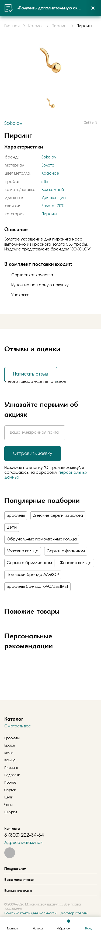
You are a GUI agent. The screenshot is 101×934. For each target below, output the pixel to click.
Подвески (12, 775)
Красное (50, 173)
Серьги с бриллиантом (29, 563)
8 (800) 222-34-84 (24, 835)
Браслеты (16, 516)
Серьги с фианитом (66, 551)
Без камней (52, 190)
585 (44, 182)
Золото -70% (52, 206)
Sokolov (48, 157)
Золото (47, 165)
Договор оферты (74, 913)
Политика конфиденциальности (30, 913)
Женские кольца (76, 563)
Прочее (10, 782)
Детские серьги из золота (58, 516)
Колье (8, 753)
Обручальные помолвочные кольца (42, 539)
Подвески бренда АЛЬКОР (33, 575)
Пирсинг (49, 214)
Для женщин (53, 198)
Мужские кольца (23, 551)
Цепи (12, 527)
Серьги (10, 790)
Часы (8, 804)
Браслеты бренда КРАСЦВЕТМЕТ (37, 587)
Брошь (9, 745)
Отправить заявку (32, 453)
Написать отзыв (30, 374)
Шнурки (10, 812)
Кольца (10, 760)
